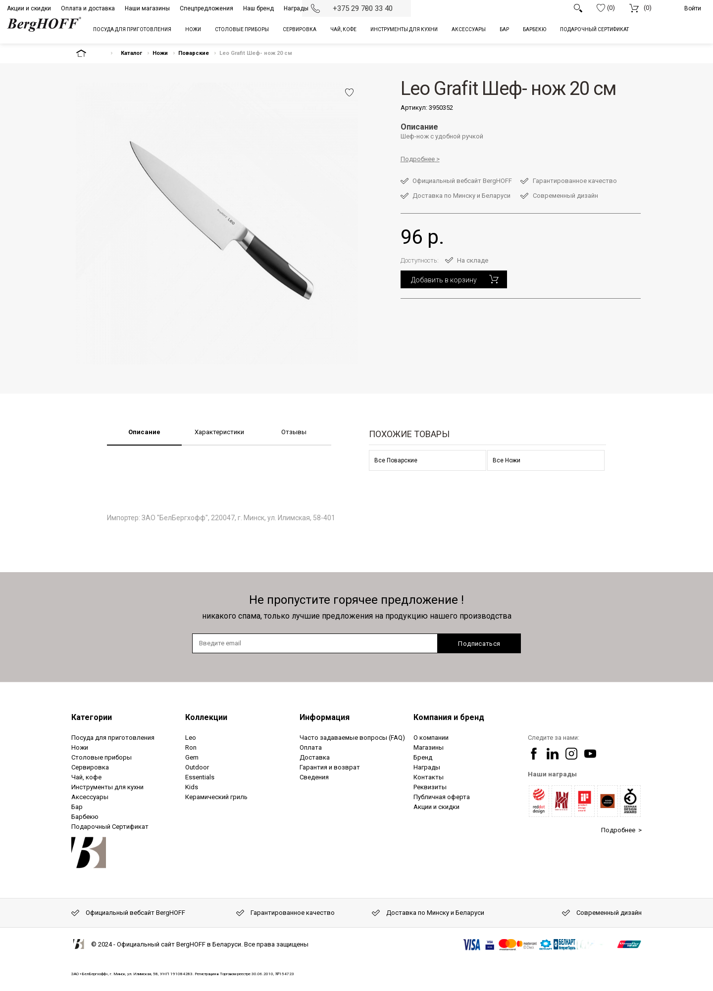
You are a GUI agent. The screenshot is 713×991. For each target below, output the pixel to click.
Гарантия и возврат (330, 767)
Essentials (199, 777)
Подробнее (418, 159)
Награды (296, 8)
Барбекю (85, 816)
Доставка (315, 757)
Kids (191, 787)
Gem (192, 757)
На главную (89, 53)
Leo (190, 737)
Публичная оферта (441, 797)
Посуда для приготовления (112, 737)
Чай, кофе (86, 777)
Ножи (160, 53)
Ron (191, 747)
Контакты (428, 777)
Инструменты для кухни (107, 787)
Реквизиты (430, 787)
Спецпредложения (206, 8)
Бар (77, 807)
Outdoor (197, 767)
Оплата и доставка (88, 8)
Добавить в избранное (349, 92)
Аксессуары (89, 797)
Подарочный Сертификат (110, 826)
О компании (431, 737)
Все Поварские (395, 460)
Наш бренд (258, 8)
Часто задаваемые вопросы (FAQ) (352, 737)
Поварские (193, 53)
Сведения (314, 777)
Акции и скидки (29, 8)
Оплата (311, 747)
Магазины (428, 747)
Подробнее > (621, 830)
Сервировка (90, 767)
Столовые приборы (101, 757)
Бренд (422, 757)
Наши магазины (147, 8)
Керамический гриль (216, 797)
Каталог (131, 53)
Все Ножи (506, 460)
